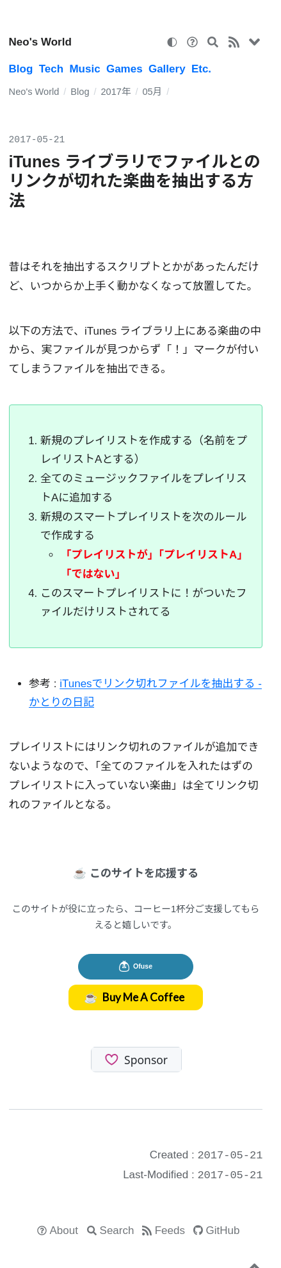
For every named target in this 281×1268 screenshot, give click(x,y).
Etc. (201, 69)
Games (124, 69)
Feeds (170, 1230)
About (64, 1230)
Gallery (167, 69)
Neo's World (40, 42)
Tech (51, 69)
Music (84, 69)
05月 (152, 92)
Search (117, 1230)
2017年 (115, 92)
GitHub (223, 1230)
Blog (21, 69)
